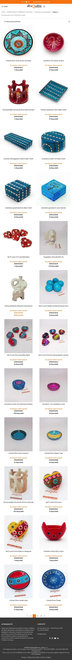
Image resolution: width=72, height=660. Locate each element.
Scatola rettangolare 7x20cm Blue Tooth (18, 159)
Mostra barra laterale (13, 21)
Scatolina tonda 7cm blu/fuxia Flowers (18, 404)
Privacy (23, 657)
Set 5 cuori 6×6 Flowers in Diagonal (18, 551)
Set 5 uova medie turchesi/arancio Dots (53, 306)
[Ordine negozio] (69, 21)
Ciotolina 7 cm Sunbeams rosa (53, 404)
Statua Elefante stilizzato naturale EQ (18, 306)
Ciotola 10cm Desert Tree (53, 453)
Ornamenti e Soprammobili (42, 12)
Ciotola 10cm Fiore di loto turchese (18, 61)
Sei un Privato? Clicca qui (41, 2)
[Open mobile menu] (4, 6)
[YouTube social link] (26, 2)
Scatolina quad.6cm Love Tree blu (53, 208)
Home (3, 12)
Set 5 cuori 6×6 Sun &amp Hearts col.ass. (54, 355)
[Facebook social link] (22, 2)
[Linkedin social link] (29, 2)
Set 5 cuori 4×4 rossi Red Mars (18, 257)
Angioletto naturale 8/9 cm (54, 257)
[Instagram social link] (24, 2)
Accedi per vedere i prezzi (18, 65)
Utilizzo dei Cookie (33, 657)
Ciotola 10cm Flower (53, 600)
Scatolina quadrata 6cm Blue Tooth (18, 208)
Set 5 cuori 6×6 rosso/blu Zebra (18, 355)
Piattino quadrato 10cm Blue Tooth (53, 110)
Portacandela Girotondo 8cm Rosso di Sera (18, 110)
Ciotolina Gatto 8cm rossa (53, 551)
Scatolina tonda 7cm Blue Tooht (53, 159)
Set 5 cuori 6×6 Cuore (53, 502)
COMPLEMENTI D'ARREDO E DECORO (20, 12)
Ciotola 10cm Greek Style (18, 600)
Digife (49, 657)
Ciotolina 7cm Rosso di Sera (53, 61)
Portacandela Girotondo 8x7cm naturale (18, 502)
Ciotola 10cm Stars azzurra (18, 453)
